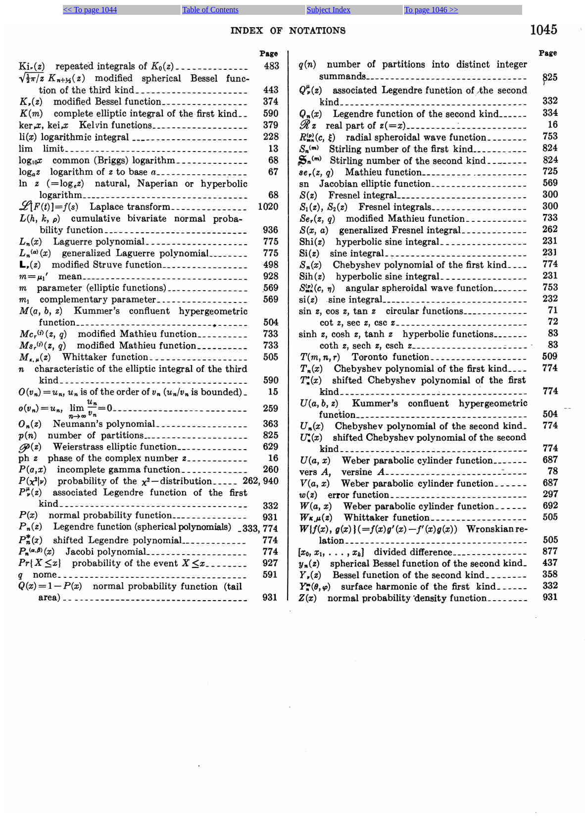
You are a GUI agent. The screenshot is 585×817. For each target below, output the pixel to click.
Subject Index (328, 9)
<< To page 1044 (90, 9)
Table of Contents (210, 9)
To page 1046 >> (431, 9)
